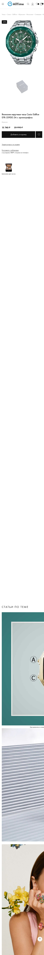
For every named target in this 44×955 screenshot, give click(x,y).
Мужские (22, 14)
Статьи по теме (15, 607)
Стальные (38, 14)
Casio (9, 14)
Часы (3, 14)
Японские (30, 14)
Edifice (15, 14)
